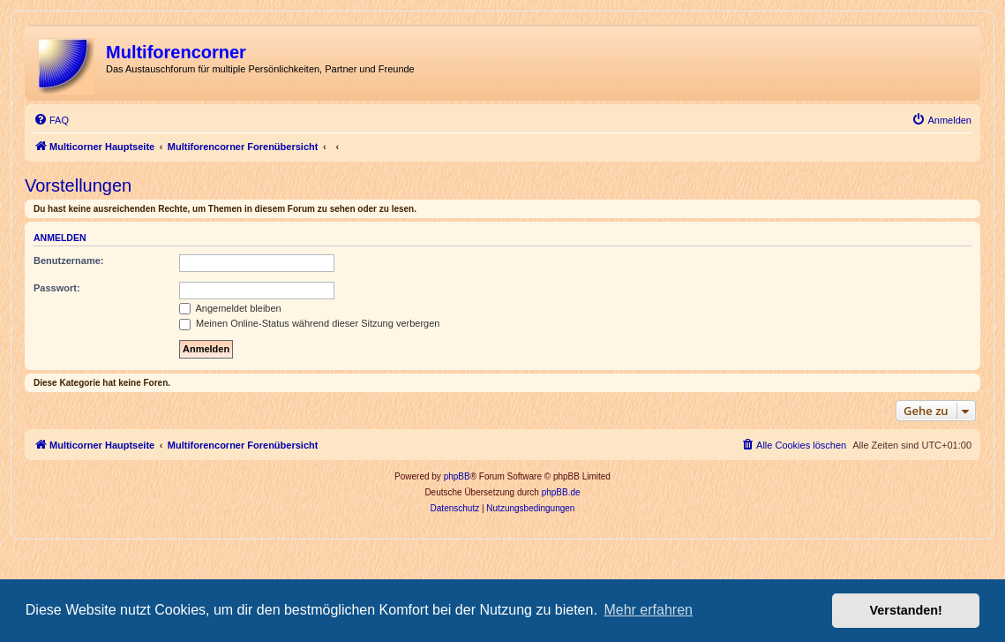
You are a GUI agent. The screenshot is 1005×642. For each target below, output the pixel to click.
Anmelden (60, 237)
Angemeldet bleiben (230, 308)
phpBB (457, 476)
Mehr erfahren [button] (648, 609)
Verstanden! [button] (906, 610)
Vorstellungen (78, 185)
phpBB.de (561, 492)
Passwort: (57, 288)
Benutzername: (68, 260)
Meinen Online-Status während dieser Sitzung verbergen (309, 323)
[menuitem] (51, 120)
